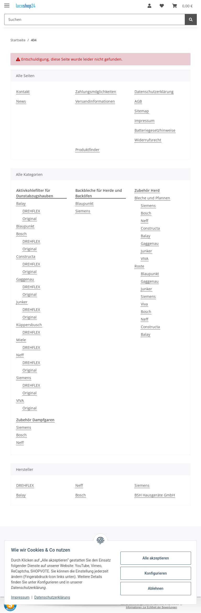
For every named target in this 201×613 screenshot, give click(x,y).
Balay (21, 203)
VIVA (20, 400)
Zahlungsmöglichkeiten (95, 91)
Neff (20, 354)
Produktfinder (87, 149)
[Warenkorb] (182, 6)
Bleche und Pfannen (152, 197)
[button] (149, 6)
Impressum (22, 597)
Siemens (23, 377)
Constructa (25, 256)
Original (30, 218)
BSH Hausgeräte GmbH (155, 495)
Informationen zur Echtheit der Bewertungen (151, 607)
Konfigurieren (154, 573)
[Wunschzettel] (161, 6)
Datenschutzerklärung (54, 597)
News (21, 101)
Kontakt (23, 91)
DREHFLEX (31, 211)
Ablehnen (153, 588)
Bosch (21, 233)
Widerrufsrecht (148, 139)
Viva (144, 304)
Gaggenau (25, 279)
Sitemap (142, 110)
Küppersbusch (29, 324)
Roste (139, 266)
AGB (138, 101)
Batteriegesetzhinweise (155, 130)
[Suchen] (94, 19)
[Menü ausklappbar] (6, 3)
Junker (21, 301)
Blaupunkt (25, 226)
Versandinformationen (95, 101)
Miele (21, 339)
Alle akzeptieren (154, 558)
